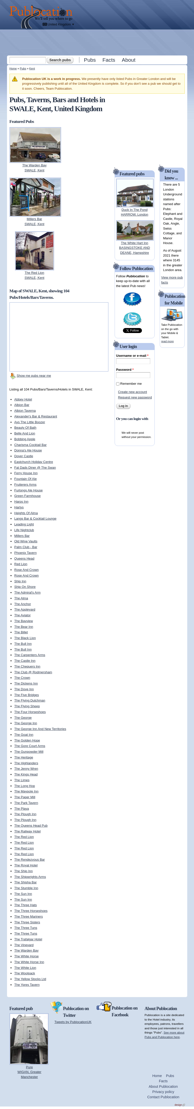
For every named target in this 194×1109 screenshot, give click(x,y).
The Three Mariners (28, 916)
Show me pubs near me (34, 375)
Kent (32, 68)
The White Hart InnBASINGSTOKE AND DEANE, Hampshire (134, 248)
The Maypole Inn (26, 791)
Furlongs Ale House (28, 490)
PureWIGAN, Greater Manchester (29, 1072)
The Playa (21, 808)
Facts (108, 60)
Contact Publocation (163, 1097)
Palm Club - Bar (25, 547)
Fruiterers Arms (25, 484)
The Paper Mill (24, 797)
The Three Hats (25, 905)
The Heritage (23, 757)
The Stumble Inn (26, 888)
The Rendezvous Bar (29, 859)
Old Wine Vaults (25, 541)
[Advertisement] (98, 42)
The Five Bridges (26, 695)
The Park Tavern (26, 803)
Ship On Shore (25, 587)
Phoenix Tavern (25, 553)
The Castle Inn (25, 661)
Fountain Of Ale (25, 479)
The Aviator (22, 615)
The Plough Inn (25, 814)
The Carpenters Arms (29, 655)
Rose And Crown (26, 570)
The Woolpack (24, 973)
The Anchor (22, 604)
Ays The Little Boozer (29, 422)
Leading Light (24, 524)
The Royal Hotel (26, 865)
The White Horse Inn (29, 962)
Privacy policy (163, 1092)
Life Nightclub (24, 530)
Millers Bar (22, 536)
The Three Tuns (25, 928)
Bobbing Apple (24, 439)
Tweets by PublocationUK (73, 1022)
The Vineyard (24, 945)
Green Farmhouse (27, 496)
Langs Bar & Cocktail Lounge (35, 518)
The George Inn (25, 723)
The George (23, 718)
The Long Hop (24, 786)
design (180, 1105)
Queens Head (24, 558)
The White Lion (25, 968)
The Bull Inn (23, 644)
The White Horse (26, 956)
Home (13, 68)
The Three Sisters (27, 922)
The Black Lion (25, 638)
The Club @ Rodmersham (33, 672)
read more (167, 341)
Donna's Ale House (28, 450)
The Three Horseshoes (31, 911)
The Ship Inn (23, 871)
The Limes (22, 780)
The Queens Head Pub (31, 825)
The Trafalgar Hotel (28, 939)
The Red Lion (24, 837)
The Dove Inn (24, 689)
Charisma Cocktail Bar (30, 445)
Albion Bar (21, 405)
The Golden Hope (27, 740)
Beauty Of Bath (25, 427)
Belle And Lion (24, 433)
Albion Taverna (25, 410)
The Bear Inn (23, 627)
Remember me (131, 383)
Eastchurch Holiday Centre (33, 462)
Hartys (19, 507)
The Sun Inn (23, 894)
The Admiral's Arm (27, 592)
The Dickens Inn (26, 683)
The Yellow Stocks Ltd (30, 979)
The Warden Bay (26, 950)
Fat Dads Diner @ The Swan (35, 467)
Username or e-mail (132, 356)
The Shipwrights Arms (30, 877)
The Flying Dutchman (29, 700)
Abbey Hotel (23, 399)
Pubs (90, 60)
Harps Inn (21, 501)
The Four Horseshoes (30, 712)
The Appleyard (24, 609)
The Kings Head (26, 774)
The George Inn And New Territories (40, 729)
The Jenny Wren (26, 768)
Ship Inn (20, 581)
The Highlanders (26, 763)
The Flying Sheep (27, 706)
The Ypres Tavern (27, 985)
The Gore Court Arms (29, 746)
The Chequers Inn (27, 666)
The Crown (22, 678)
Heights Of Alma (26, 513)
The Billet (21, 632)
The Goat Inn (23, 735)
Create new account (132, 392)
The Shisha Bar (25, 882)
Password (125, 369)
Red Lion (20, 564)
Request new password (135, 397)
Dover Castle (23, 456)
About (128, 60)
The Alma (21, 598)
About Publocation (163, 1087)
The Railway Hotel (27, 831)
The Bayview (23, 621)
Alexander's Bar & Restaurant (35, 416)
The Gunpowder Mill (28, 751)
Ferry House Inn (26, 473)
